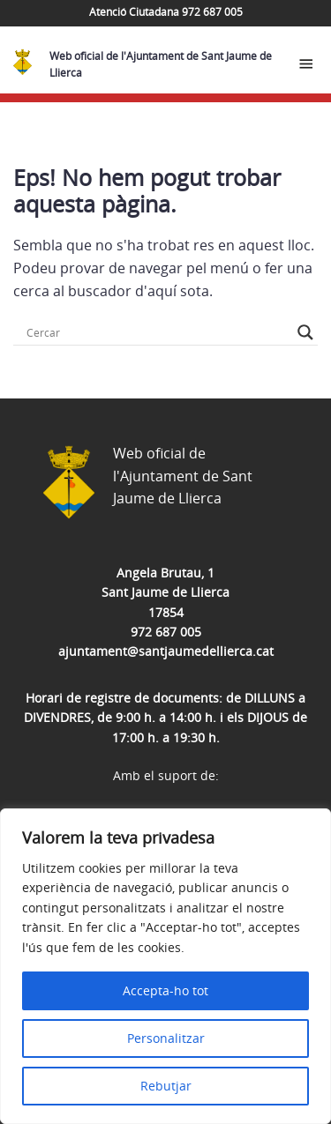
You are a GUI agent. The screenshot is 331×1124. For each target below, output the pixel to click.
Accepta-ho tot (165, 990)
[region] (165, 966)
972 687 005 (166, 631)
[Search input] (157, 332)
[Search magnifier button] (305, 332)
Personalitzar (166, 1038)
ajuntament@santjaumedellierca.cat (166, 651)
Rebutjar (166, 1085)
